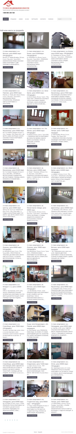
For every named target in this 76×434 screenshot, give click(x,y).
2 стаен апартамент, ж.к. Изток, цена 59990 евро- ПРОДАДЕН (59, 364)
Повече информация (8, 67)
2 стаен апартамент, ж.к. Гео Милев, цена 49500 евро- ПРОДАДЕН (37, 131)
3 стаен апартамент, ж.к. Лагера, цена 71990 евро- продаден (60, 131)
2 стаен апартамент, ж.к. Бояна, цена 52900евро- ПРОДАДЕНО (35, 53)
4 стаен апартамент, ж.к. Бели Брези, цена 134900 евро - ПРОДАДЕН (61, 170)
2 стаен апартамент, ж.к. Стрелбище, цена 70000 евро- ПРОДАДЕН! (13, 326)
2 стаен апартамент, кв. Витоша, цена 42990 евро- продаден (60, 247)
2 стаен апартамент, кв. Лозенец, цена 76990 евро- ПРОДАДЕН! (36, 247)
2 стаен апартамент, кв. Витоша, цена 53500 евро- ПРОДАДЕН (36, 287)
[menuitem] (6, 19)
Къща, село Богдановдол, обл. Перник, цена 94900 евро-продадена (37, 326)
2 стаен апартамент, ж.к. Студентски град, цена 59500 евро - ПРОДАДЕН (37, 402)
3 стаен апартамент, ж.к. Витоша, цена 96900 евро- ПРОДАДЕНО (12, 53)
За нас (27, 19)
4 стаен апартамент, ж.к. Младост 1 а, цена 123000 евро (12, 287)
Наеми (21, 19)
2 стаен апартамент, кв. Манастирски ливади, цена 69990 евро (36, 208)
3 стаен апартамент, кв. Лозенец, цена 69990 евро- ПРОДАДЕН (12, 247)
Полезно (50, 19)
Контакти (43, 19)
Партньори (35, 19)
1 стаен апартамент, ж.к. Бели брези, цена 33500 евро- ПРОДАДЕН (37, 93)
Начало (6, 19)
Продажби (13, 19)
